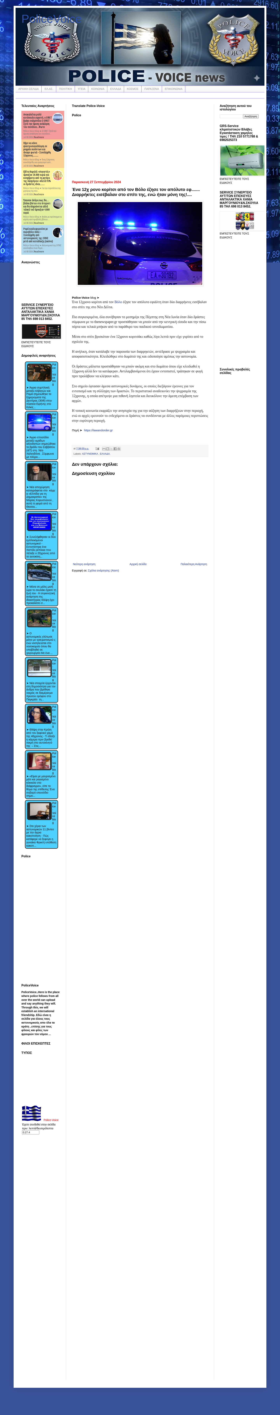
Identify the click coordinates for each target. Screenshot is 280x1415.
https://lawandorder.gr (98, 430)
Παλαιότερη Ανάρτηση (194, 564)
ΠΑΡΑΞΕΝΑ (151, 88)
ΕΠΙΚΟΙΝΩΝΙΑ (174, 88)
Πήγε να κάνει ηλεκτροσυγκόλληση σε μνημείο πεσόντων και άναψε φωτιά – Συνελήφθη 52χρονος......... (37, 149)
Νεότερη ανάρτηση (84, 564)
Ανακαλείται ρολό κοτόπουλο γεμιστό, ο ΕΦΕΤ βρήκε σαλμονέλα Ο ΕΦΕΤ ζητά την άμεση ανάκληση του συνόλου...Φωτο (37, 121)
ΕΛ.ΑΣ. (49, 88)
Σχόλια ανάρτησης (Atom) (103, 570)
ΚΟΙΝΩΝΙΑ (97, 88)
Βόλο (118, 302)
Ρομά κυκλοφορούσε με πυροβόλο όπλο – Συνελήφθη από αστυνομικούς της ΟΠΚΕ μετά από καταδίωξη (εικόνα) (38, 235)
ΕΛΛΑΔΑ (115, 88)
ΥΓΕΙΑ (82, 88)
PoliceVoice (51, 18)
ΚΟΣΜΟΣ (133, 88)
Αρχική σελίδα (138, 564)
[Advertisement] (140, 147)
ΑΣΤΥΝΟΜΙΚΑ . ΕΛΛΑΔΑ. (96, 453)
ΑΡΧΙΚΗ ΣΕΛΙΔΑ (28, 88)
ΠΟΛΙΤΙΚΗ (65, 88)
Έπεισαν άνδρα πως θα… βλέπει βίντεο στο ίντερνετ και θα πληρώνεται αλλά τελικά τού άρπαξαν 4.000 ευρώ (36, 206)
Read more (39, 137)
